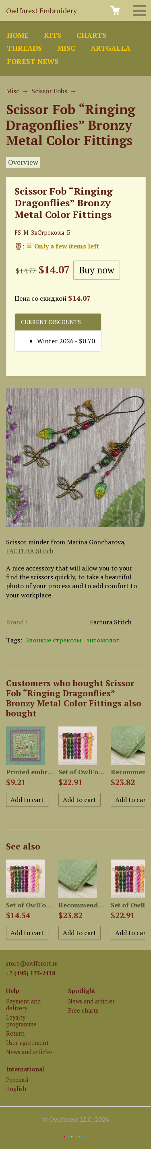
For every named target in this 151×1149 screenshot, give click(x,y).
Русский (17, 1079)
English (16, 1089)
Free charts (83, 1010)
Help (12, 991)
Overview (23, 162)
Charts (91, 35)
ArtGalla (110, 48)
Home (18, 35)
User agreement (27, 1042)
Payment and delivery (23, 1004)
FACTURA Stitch (30, 550)
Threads (24, 48)
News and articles (29, 1052)
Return (15, 1033)
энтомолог (102, 640)
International (25, 1069)
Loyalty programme (21, 1021)
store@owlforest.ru (32, 963)
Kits (52, 35)
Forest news (32, 61)
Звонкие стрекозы (53, 640)
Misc (66, 48)
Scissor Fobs (49, 90)
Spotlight (81, 991)
